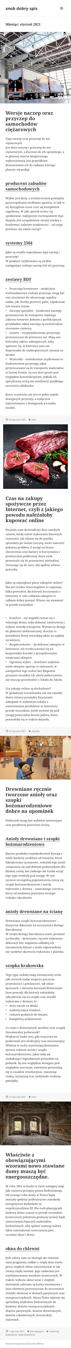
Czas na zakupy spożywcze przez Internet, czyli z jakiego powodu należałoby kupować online (34, 509)
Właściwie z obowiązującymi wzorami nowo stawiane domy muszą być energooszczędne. (35, 1165)
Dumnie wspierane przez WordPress (25, 1343)
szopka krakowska (25, 965)
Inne (34, 419)
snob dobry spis (21, 8)
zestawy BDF (19, 279)
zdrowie (36, 731)
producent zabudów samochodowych (26, 185)
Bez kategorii (37, 1331)
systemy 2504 (19, 243)
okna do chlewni (22, 1248)
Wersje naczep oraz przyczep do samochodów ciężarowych (29, 121)
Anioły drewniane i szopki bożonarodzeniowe (33, 841)
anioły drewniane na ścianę (34, 911)
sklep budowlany (26, 1334)
